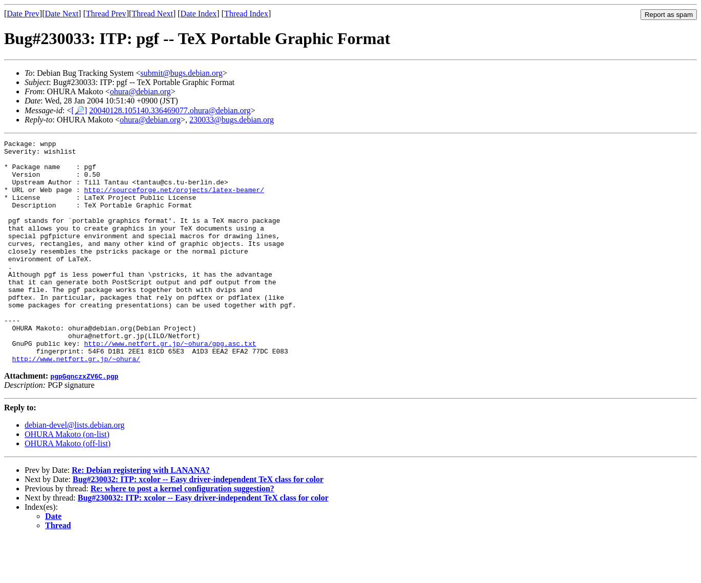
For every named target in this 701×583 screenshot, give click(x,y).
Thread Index (246, 13)
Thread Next (152, 13)
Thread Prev (106, 13)
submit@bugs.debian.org (182, 73)
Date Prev (23, 13)
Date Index (199, 13)
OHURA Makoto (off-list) (68, 488)
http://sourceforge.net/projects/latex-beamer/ (174, 200)
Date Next (61, 13)
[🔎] (79, 110)
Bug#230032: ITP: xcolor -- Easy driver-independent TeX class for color (198, 523)
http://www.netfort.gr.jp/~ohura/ (76, 403)
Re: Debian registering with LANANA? (141, 514)
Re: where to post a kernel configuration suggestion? (182, 533)
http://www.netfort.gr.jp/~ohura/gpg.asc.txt (170, 384)
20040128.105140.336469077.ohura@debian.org (170, 110)
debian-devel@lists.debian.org (75, 469)
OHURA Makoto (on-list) (67, 478)
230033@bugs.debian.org (231, 119)
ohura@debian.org (140, 91)
